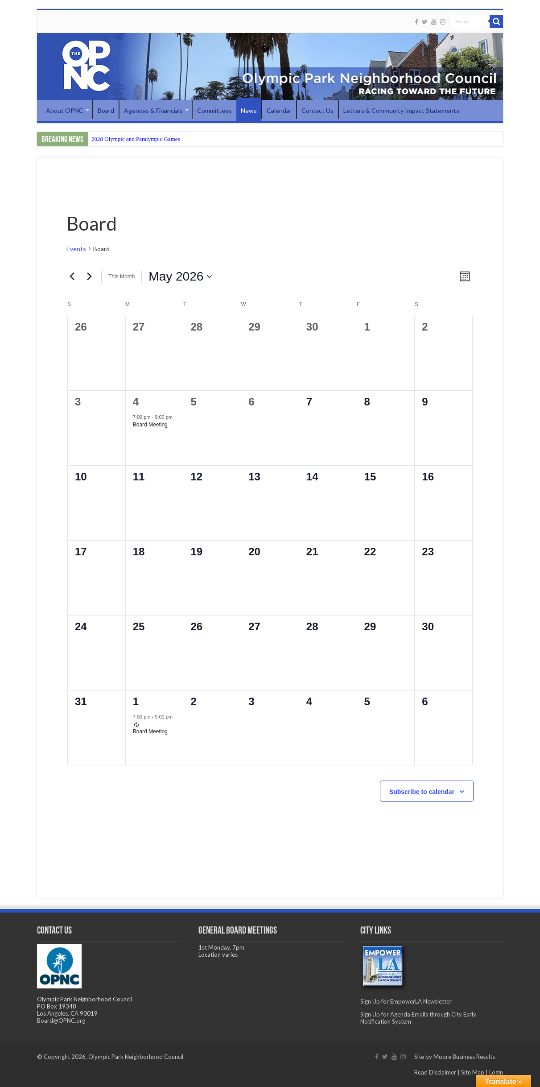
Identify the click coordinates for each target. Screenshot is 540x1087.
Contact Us (317, 110)
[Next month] (89, 276)
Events (76, 248)
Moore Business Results (464, 1056)
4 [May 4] (136, 402)
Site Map (472, 1072)
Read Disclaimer (435, 1072)
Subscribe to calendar (421, 791)
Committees (214, 110)
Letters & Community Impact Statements (401, 110)
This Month (121, 276)
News (249, 110)
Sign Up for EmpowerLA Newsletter (406, 1001)
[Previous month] (71, 276)
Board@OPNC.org (61, 1020)
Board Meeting (150, 425)
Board (106, 110)
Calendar (279, 110)
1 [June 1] (136, 701)
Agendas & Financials (153, 110)
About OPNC (64, 110)
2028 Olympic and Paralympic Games (135, 139)
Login (496, 1072)
